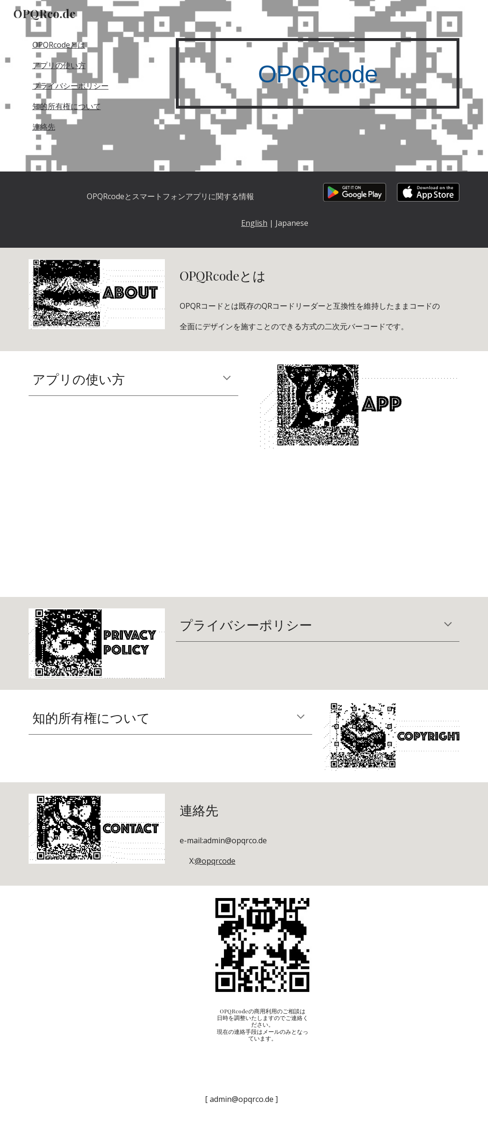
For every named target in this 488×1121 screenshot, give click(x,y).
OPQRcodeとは (58, 45)
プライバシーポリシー (70, 86)
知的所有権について (66, 106)
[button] (226, 378)
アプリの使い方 (59, 65)
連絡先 (43, 126)
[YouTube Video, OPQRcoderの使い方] (262, 529)
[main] (317, 73)
